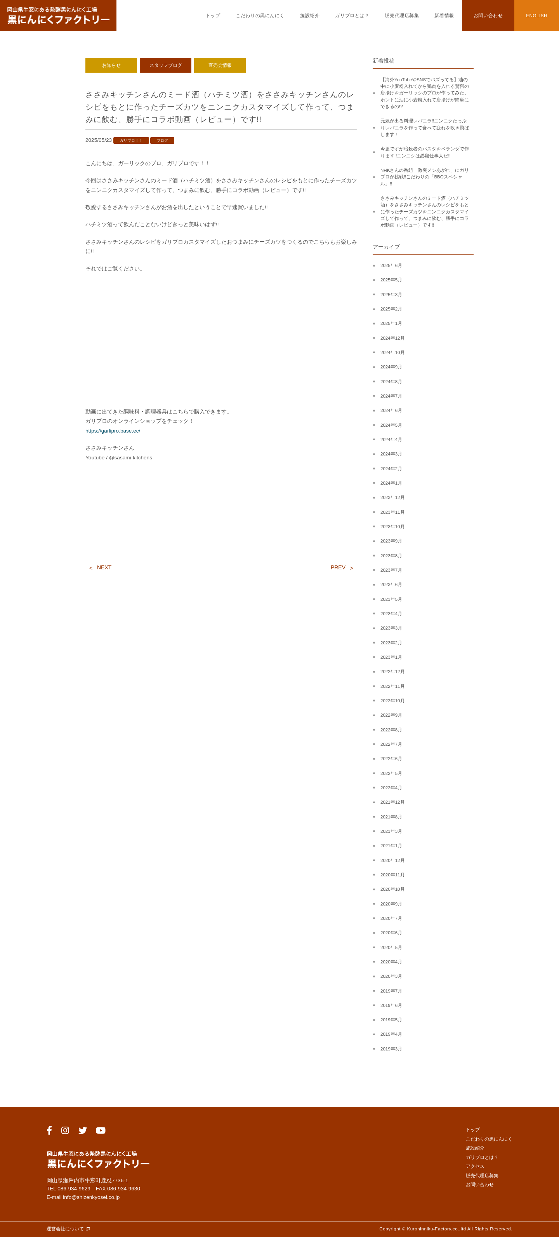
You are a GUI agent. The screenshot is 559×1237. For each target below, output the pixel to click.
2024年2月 (391, 468)
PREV (338, 567)
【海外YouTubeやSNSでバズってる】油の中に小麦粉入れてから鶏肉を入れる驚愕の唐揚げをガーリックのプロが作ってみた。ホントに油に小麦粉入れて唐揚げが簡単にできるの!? (424, 93)
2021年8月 (391, 817)
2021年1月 (391, 845)
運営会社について (65, 1229)
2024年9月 (391, 367)
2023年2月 (391, 642)
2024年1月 (391, 483)
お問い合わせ (488, 15)
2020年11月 (392, 874)
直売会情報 (220, 65)
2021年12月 (392, 802)
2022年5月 (391, 773)
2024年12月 (392, 338)
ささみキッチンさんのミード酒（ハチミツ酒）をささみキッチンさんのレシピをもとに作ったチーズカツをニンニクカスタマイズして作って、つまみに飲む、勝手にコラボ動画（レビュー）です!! (424, 211)
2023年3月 (391, 628)
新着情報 (444, 15)
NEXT (104, 567)
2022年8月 (391, 730)
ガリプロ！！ (131, 140)
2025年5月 (391, 279)
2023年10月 (392, 526)
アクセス (475, 1166)
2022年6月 (391, 758)
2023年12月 (392, 497)
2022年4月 (391, 787)
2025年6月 (391, 265)
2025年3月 (391, 294)
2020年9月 (391, 904)
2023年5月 (391, 599)
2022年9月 (391, 715)
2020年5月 (391, 947)
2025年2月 (391, 309)
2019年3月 (391, 1049)
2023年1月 (391, 657)
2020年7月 (391, 918)
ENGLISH (536, 15)
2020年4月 (391, 962)
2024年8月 (391, 381)
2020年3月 (391, 976)
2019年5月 (391, 1019)
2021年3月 (391, 831)
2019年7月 (391, 991)
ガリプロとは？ (352, 15)
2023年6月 (391, 584)
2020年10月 (392, 889)
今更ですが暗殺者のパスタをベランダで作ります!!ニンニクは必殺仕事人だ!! (424, 152)
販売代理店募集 (402, 15)
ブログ (162, 140)
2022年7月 (391, 744)
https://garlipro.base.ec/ (112, 431)
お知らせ (111, 65)
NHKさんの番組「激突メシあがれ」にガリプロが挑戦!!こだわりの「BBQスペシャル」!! (424, 177)
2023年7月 (391, 570)
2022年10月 (392, 700)
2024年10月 (392, 352)
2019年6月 (391, 1005)
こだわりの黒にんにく (260, 15)
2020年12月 (392, 860)
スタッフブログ (165, 65)
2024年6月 (391, 410)
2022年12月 (392, 671)
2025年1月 (391, 323)
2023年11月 (392, 512)
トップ (213, 15)
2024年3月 (391, 454)
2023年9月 (391, 541)
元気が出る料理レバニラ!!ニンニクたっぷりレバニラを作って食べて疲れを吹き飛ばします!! (424, 128)
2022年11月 (392, 686)
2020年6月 (391, 932)
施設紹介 (309, 15)
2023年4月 (391, 613)
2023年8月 (391, 555)
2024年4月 (391, 439)
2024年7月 (391, 396)
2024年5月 (391, 425)
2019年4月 (391, 1034)
